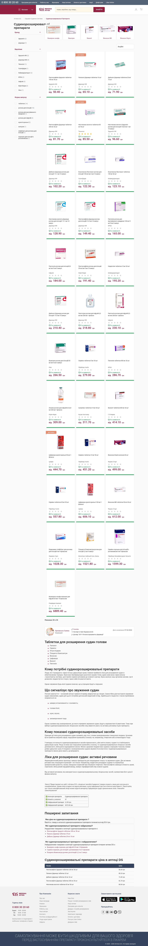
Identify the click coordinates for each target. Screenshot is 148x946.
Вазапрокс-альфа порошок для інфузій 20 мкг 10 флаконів (67, 846)
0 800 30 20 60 (10, 2)
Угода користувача (45, 919)
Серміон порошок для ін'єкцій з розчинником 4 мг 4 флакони (68, 849)
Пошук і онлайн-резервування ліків (79, 900)
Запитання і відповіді (75, 913)
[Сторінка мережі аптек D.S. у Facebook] (103, 911)
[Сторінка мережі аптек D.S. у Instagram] (107, 911)
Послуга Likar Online (74, 919)
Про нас (42, 897)
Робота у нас (44, 2)
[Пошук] (99, 9)
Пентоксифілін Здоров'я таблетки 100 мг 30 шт (63, 830)
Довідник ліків (72, 921)
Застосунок (71, 911)
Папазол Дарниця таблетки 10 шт (58, 833)
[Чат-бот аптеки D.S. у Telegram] (115, 911)
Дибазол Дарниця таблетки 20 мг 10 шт (60, 836)
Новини (42, 903)
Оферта (42, 921)
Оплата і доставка (80, 2)
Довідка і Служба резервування (78, 908)
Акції (91, 2)
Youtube (75, 628)
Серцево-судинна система (34, 18)
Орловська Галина (62, 630)
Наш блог (71, 897)
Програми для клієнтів (29, 2)
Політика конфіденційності (48, 916)
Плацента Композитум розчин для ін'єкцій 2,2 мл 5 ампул (67, 852)
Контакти (42, 913)
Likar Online (110, 2)
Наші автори (43, 911)
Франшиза (55, 2)
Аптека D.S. (17, 18)
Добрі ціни (99, 2)
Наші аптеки (66, 2)
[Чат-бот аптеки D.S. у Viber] (120, 911)
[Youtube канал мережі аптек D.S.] (111, 911)
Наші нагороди (44, 900)
